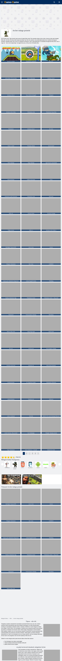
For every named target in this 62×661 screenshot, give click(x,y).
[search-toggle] (54, 2)
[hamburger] (2, 2)
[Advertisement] (16, 16)
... (29, 453)
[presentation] (2, 464)
